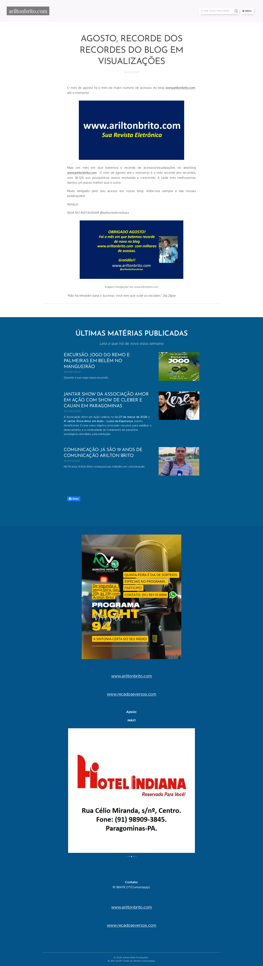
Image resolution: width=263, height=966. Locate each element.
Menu (247, 10)
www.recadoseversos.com (131, 694)
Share (74, 498)
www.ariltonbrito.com (180, 88)
